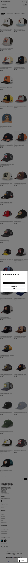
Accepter (14, 283)
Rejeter (14, 288)
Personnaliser (14, 286)
